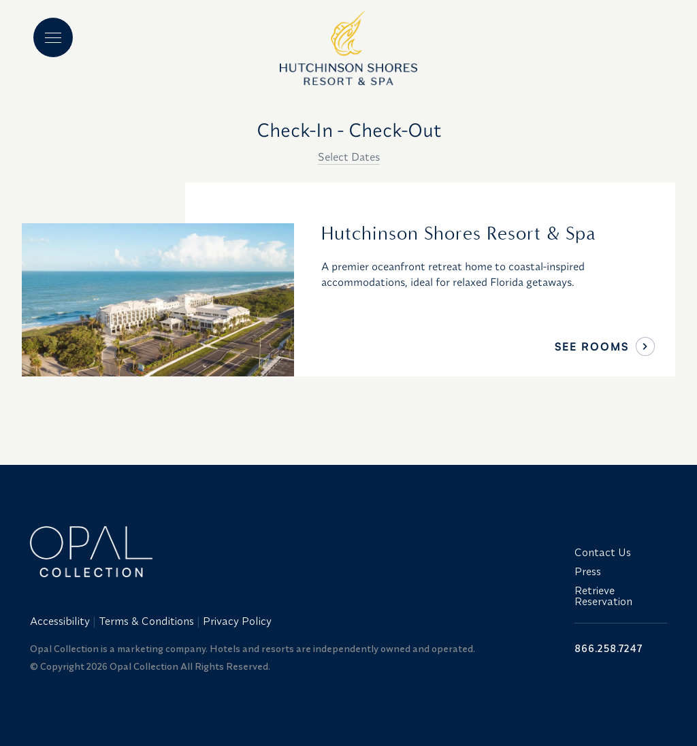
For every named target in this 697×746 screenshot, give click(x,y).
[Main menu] (53, 37)
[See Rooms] (645, 346)
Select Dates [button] (349, 156)
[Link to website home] (294, 551)
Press (587, 571)
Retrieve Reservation (603, 595)
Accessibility (60, 621)
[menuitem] (61, 621)
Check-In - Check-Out (349, 130)
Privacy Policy (237, 621)
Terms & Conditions (146, 621)
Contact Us (602, 552)
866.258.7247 (608, 648)
